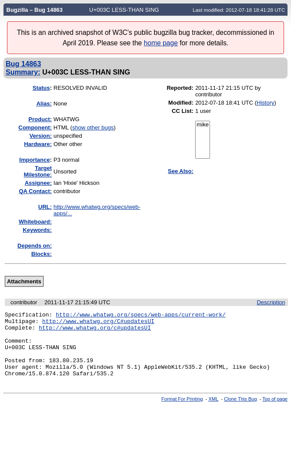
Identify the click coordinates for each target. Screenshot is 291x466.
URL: (45, 207)
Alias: (43, 103)
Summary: (23, 72)
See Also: (180, 171)
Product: (39, 119)
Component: (35, 127)
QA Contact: (35, 191)
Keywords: (37, 230)
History (265, 102)
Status (41, 88)
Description (271, 302)
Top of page (275, 412)
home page (161, 43)
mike (203, 125)
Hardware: (38, 144)
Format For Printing (182, 412)
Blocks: (41, 254)
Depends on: (34, 245)
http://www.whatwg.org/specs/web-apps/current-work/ (141, 316)
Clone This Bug (240, 412)
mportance (34, 159)
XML (214, 412)
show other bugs (93, 127)
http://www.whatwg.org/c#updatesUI (95, 331)
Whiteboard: (35, 221)
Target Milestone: (38, 171)
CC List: (182, 111)
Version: (41, 136)
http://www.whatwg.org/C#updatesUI (98, 323)
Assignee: (38, 183)
